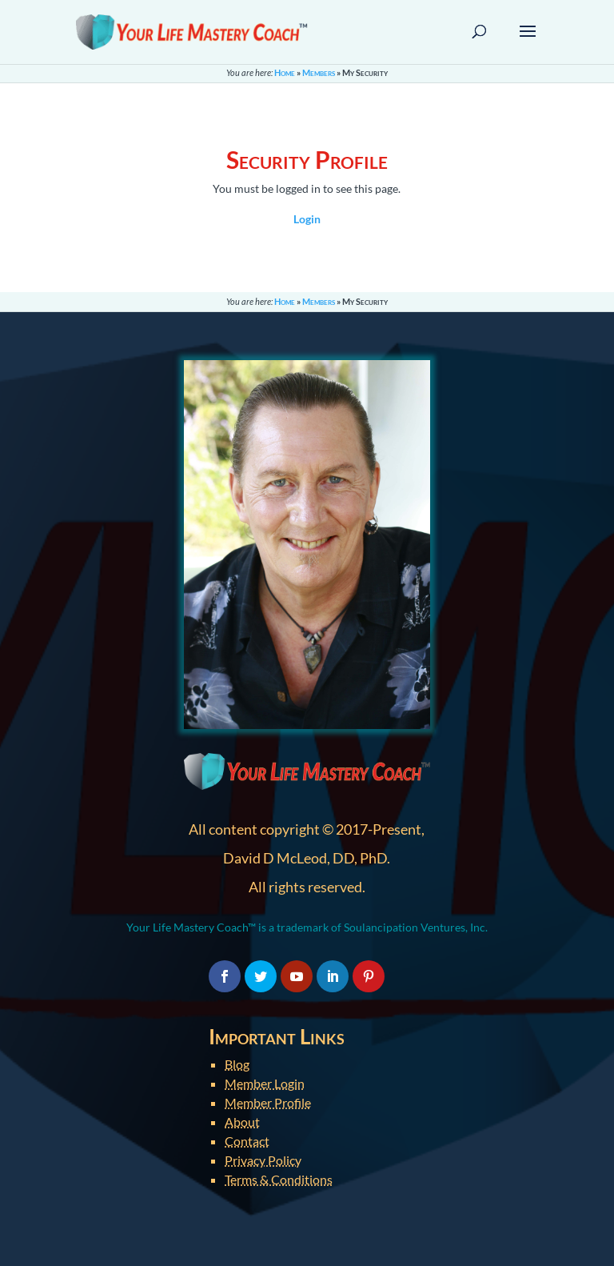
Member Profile (268, 1102)
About (242, 1121)
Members (318, 72)
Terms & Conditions (279, 1179)
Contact (247, 1140)
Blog (237, 1064)
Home (284, 72)
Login (307, 219)
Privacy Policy (263, 1160)
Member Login (265, 1083)
